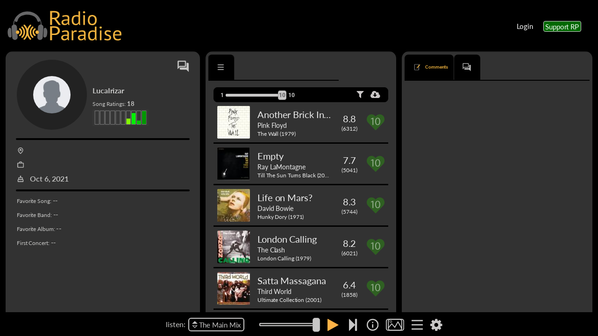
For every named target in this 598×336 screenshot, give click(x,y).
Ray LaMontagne (281, 166)
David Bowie (275, 208)
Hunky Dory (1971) (280, 217)
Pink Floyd (272, 125)
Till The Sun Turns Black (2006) (295, 175)
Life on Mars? (285, 197)
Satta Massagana (291, 280)
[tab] (235, 67)
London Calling (287, 238)
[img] (372, 325)
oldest (500, 95)
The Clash (271, 249)
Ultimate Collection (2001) (289, 300)
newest (473, 95)
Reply (574, 173)
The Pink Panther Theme (444, 132)
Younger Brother (453, 195)
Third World (274, 291)
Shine (421, 195)
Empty (270, 155)
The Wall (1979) (276, 134)
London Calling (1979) (284, 258)
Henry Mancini (497, 132)
